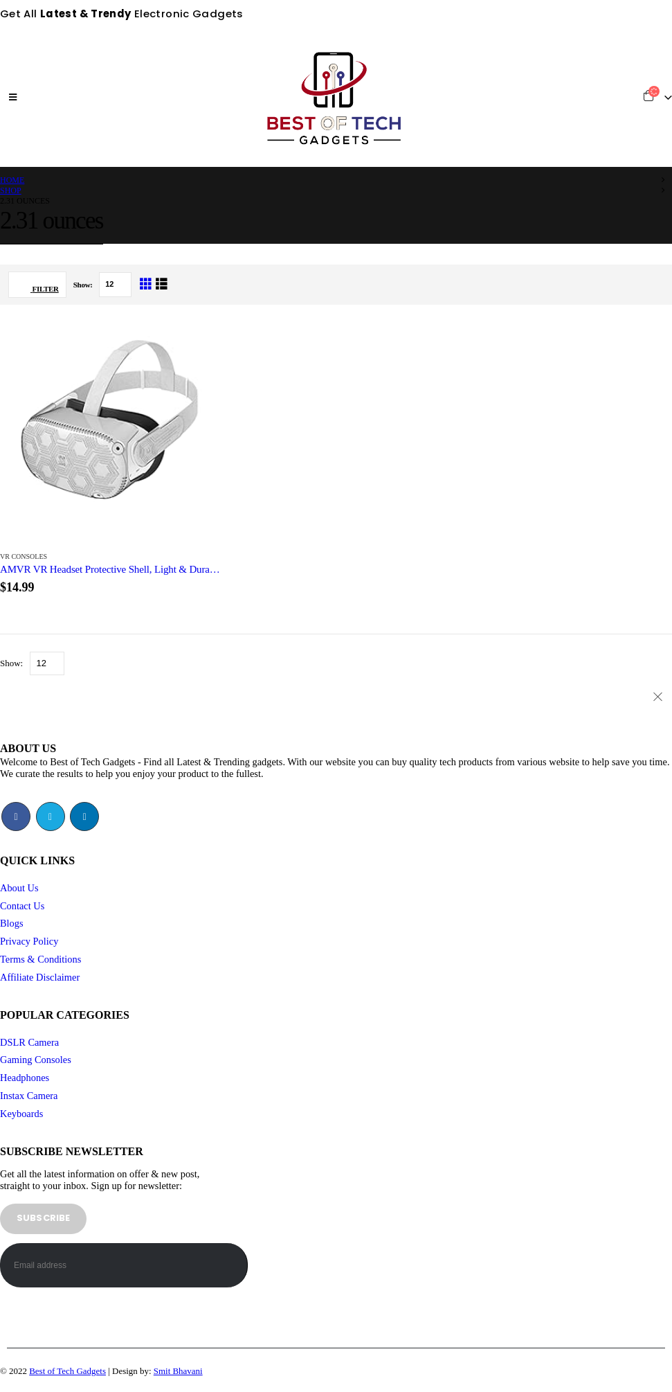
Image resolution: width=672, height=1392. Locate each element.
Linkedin (84, 816)
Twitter (50, 816)
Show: (83, 284)
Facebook (15, 816)
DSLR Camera (29, 1042)
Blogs (12, 923)
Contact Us (22, 905)
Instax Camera (29, 1095)
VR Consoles (23, 556)
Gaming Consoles (35, 1059)
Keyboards (21, 1113)
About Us (19, 887)
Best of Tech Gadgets (67, 1371)
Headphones (24, 1077)
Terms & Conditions (40, 959)
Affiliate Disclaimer (40, 977)
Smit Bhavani (178, 1371)
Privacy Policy (29, 941)
